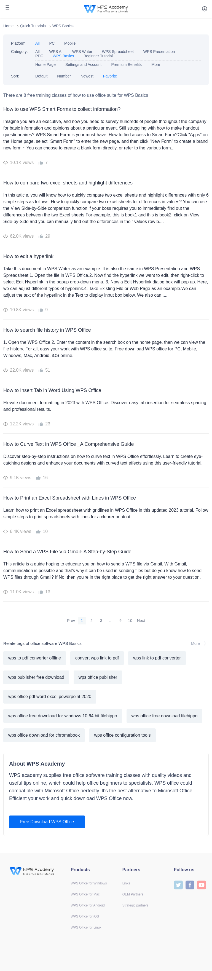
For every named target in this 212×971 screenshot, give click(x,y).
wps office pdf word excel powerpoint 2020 (49, 696)
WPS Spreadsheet (118, 51)
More (155, 64)
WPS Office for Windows (89, 883)
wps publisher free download (36, 677)
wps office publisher (98, 677)
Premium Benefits (126, 64)
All (37, 43)
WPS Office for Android (87, 905)
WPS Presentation (159, 51)
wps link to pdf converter (157, 658)
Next (141, 620)
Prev (71, 620)
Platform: (18, 43)
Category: (19, 51)
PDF (39, 56)
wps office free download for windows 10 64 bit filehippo (62, 716)
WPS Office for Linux (86, 927)
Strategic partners (135, 905)
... (110, 620)
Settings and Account (83, 64)
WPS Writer (82, 51)
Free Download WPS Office (47, 821)
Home (8, 26)
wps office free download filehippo (165, 716)
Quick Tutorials (33, 26)
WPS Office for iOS (85, 916)
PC (52, 43)
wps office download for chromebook (44, 735)
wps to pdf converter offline (34, 658)
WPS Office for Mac (85, 894)
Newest (86, 76)
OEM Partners (132, 894)
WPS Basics (63, 26)
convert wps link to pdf (97, 658)
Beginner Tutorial (98, 56)
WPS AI (56, 51)
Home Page (45, 64)
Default (41, 76)
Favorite (110, 76)
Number (64, 76)
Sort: (15, 76)
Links (126, 883)
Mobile (70, 43)
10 (130, 620)
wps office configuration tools (122, 735)
